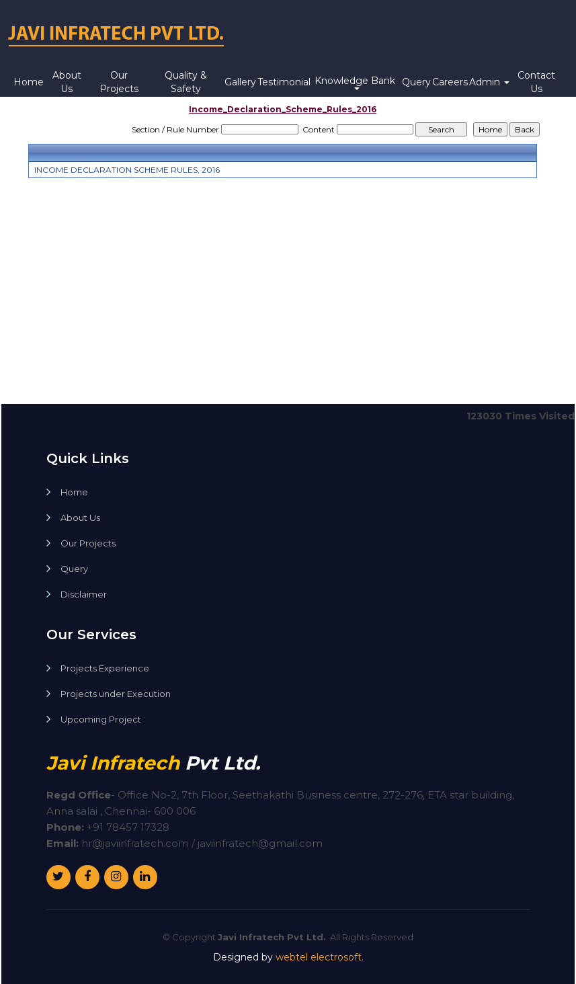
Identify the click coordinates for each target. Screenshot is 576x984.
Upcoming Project (100, 719)
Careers (450, 82)
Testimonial (284, 82)
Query (416, 82)
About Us (66, 82)
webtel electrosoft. (320, 957)
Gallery (240, 82)
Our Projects (118, 82)
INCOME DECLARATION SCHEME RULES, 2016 (127, 170)
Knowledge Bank (356, 82)
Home (28, 82)
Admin (489, 82)
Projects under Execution (115, 694)
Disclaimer (83, 594)
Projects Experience (104, 668)
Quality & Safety (186, 82)
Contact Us (536, 82)
